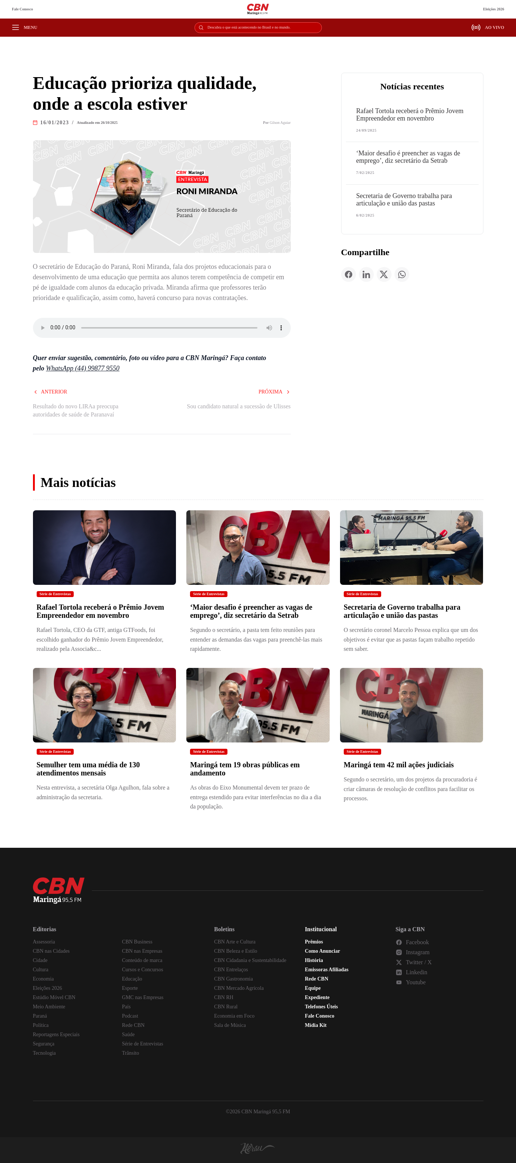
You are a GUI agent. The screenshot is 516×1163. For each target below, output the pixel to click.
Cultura (41, 969)
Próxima (275, 392)
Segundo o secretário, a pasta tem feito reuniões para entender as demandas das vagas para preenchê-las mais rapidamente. (256, 639)
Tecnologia (44, 1053)
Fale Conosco (22, 9)
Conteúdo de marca (142, 960)
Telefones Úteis (321, 1006)
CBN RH (223, 997)
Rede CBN (133, 1025)
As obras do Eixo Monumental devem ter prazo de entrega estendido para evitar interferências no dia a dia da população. (255, 797)
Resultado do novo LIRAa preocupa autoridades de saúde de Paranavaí (76, 410)
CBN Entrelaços (231, 969)
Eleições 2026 (493, 9)
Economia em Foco (234, 1016)
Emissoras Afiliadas (327, 969)
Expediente (317, 997)
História (314, 960)
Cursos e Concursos (142, 969)
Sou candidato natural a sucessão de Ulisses (239, 406)
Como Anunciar (322, 951)
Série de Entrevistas (55, 594)
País (126, 1006)
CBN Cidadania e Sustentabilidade (250, 960)
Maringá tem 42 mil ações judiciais (399, 765)
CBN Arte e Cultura (235, 942)
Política (41, 1025)
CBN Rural (225, 1006)
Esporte (130, 988)
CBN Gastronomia (233, 979)
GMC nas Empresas (142, 997)
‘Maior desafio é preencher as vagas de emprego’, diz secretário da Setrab (408, 156)
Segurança (43, 1044)
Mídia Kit (316, 1025)
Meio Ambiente (49, 1006)
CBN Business (137, 942)
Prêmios (314, 942)
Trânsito (130, 1053)
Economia (43, 979)
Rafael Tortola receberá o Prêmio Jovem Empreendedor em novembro (410, 114)
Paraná (40, 1016)
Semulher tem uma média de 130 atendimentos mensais (88, 769)
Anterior (50, 392)
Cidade (40, 960)
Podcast (130, 1016)
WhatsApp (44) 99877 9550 (82, 368)
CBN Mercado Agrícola (239, 988)
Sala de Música (230, 1025)
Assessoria (44, 942)
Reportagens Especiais (56, 1034)
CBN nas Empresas (142, 951)
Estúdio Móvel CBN (54, 997)
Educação (132, 979)
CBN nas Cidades (51, 951)
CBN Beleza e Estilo (235, 951)
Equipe (313, 988)
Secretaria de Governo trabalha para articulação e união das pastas (404, 199)
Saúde (128, 1034)
